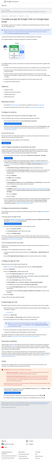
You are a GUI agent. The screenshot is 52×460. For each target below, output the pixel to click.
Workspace (12, 1)
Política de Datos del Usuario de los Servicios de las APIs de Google (32, 188)
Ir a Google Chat (9, 312)
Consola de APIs (10, 266)
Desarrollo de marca (35, 162)
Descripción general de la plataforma (9, 455)
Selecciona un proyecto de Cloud (13, 123)
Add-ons (4, 5)
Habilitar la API (6, 143)
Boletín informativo (39, 456)
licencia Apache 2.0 (19, 403)
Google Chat (41, 105)
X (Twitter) (37, 458)
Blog (36, 454)
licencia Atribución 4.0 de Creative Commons (39, 402)
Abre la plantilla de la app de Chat (13, 223)
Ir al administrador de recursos (12, 392)
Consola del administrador (23, 454)
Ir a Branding (8, 158)
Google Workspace (15, 105)
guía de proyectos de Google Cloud (15, 239)
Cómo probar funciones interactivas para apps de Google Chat (25, 336)
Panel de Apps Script (22, 456)
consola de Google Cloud (23, 458)
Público (42, 162)
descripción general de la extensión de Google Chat (18, 33)
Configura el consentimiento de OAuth (24, 203)
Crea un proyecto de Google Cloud (36, 107)
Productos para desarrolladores (8, 457)
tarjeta (13, 344)
